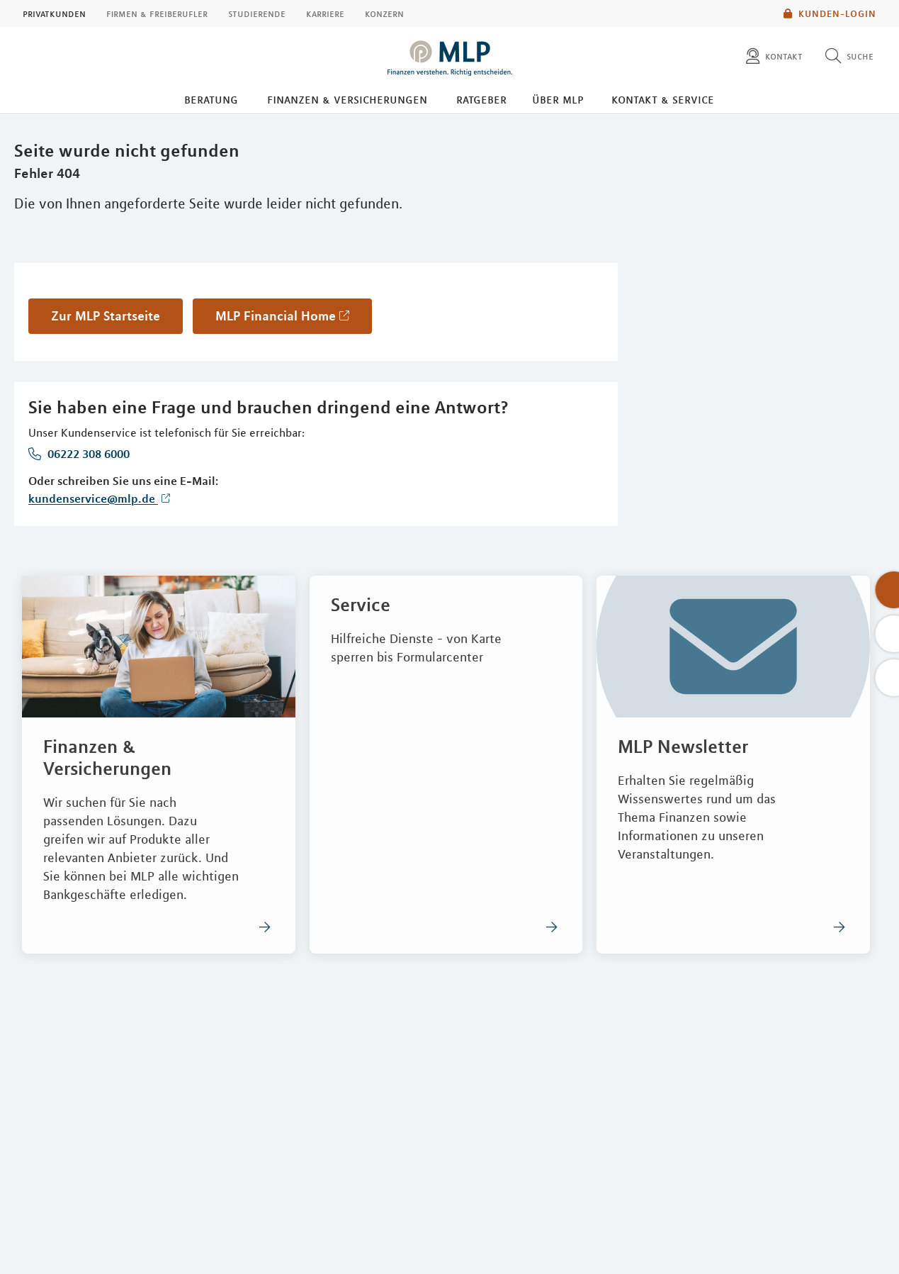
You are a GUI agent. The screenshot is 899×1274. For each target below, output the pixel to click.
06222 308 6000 (87, 454)
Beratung (211, 99)
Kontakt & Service (662, 99)
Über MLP (558, 99)
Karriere (325, 13)
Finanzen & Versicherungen (347, 99)
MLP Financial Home (275, 315)
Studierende (256, 13)
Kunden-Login (830, 13)
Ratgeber (481, 99)
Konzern (384, 13)
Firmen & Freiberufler (157, 13)
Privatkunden (54, 13)
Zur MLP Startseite (105, 315)
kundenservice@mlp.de (93, 498)
